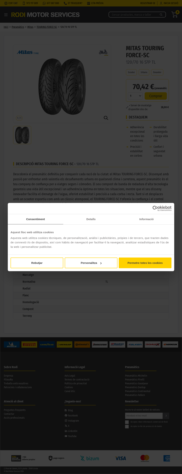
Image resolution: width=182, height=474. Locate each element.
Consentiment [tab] (35, 218)
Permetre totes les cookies (145, 262)
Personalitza (91, 262)
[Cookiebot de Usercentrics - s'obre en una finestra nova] (155, 208)
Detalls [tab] (91, 218)
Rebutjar (37, 262)
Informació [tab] (146, 218)
